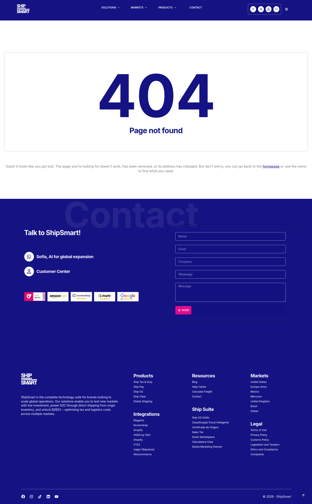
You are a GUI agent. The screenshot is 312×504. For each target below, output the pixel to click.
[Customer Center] (29, 274)
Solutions (108, 7)
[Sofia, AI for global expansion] (29, 259)
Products (165, 7)
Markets (137, 7)
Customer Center (53, 273)
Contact (195, 7)
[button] (286, 9)
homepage (271, 169)
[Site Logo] (23, 9)
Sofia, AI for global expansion (65, 259)
